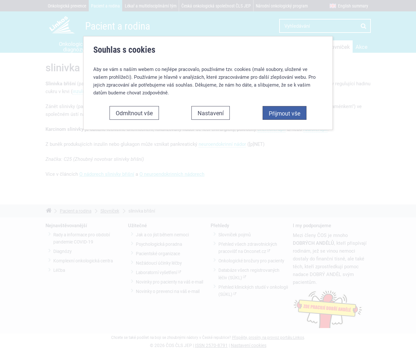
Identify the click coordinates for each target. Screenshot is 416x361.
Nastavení (211, 113)
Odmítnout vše (134, 113)
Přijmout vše (284, 113)
